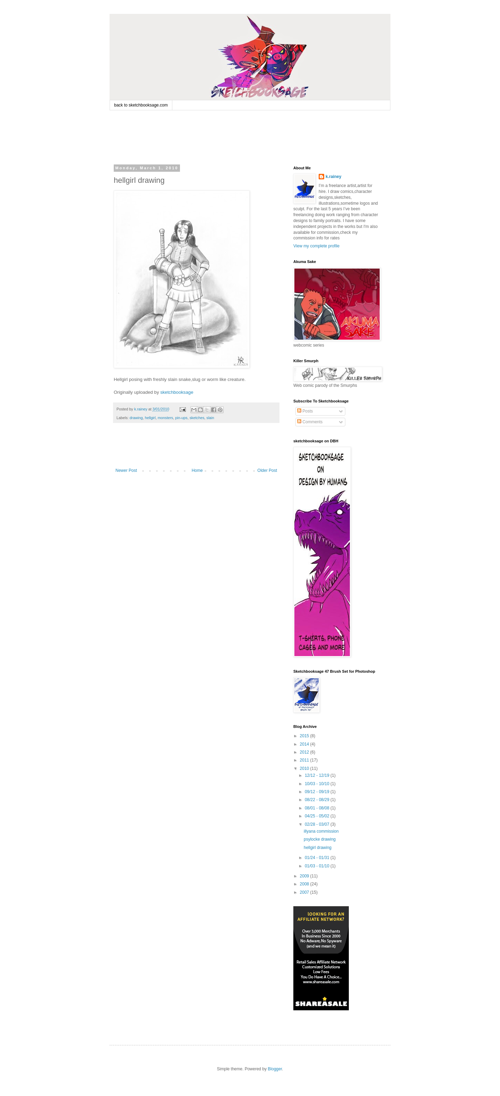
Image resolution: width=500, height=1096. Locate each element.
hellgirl (150, 418)
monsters (165, 418)
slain (210, 418)
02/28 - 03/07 (317, 824)
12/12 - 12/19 (317, 775)
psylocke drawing (320, 839)
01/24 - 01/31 (317, 857)
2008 (305, 884)
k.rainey (333, 176)
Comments (309, 421)
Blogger (275, 1069)
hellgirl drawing (317, 847)
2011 (305, 760)
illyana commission (321, 831)
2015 (305, 735)
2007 (305, 892)
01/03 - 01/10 (317, 866)
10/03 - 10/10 (317, 783)
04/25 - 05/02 (317, 816)
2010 (305, 768)
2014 (305, 744)
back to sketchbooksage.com (141, 105)
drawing (136, 418)
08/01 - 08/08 (317, 808)
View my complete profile (316, 246)
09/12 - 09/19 (317, 791)
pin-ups (181, 418)
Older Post (267, 470)
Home (197, 470)
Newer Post (126, 470)
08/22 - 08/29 (317, 799)
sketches (197, 418)
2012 (305, 752)
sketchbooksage (176, 392)
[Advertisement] (246, 136)
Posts (305, 411)
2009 (305, 876)
